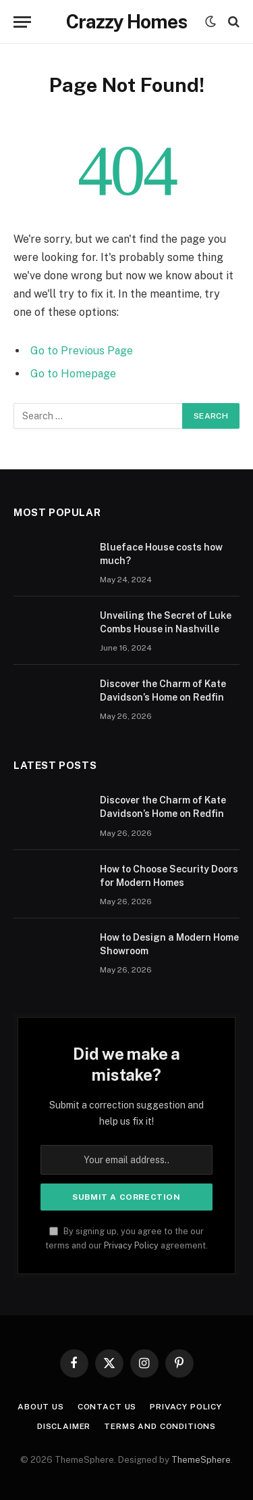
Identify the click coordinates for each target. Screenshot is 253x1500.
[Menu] (22, 22)
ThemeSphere (201, 1460)
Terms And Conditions (160, 1426)
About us (41, 1406)
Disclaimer (63, 1426)
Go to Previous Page (81, 350)
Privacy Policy (131, 1245)
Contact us (107, 1406)
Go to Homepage (73, 373)
